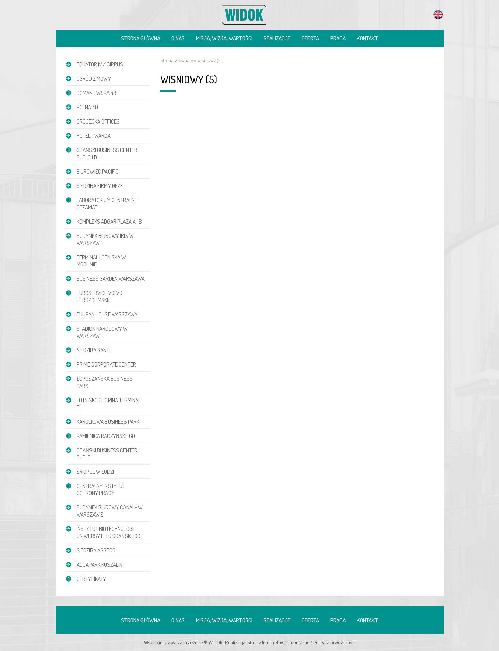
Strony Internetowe (267, 642)
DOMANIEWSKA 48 (96, 92)
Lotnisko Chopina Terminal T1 (109, 403)
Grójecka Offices (98, 121)
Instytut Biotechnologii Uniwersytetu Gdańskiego (108, 532)
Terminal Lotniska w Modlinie (101, 261)
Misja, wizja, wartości (224, 38)
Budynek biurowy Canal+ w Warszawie (110, 511)
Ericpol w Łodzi (95, 471)
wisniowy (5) (209, 60)
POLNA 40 (87, 107)
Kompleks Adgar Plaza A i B (109, 221)
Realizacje (277, 38)
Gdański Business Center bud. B (107, 453)
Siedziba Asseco (96, 550)
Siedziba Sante (94, 350)
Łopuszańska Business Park (105, 382)
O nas (178, 38)
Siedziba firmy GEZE (100, 185)
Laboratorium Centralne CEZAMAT (107, 203)
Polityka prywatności (334, 642)
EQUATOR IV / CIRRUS (100, 64)
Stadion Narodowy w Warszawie (102, 332)
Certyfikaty (91, 578)
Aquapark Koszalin (99, 564)
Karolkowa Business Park (108, 421)
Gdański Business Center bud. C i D (107, 153)
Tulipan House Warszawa (107, 314)
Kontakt (367, 38)
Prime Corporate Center (106, 364)
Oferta (310, 38)
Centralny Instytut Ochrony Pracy (101, 489)
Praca (338, 38)
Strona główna (140, 38)
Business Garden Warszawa (111, 278)
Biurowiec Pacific (98, 171)
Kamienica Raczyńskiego (106, 435)
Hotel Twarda (94, 135)
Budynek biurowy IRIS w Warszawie (105, 239)
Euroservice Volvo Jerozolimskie (99, 296)
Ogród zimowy (94, 78)
